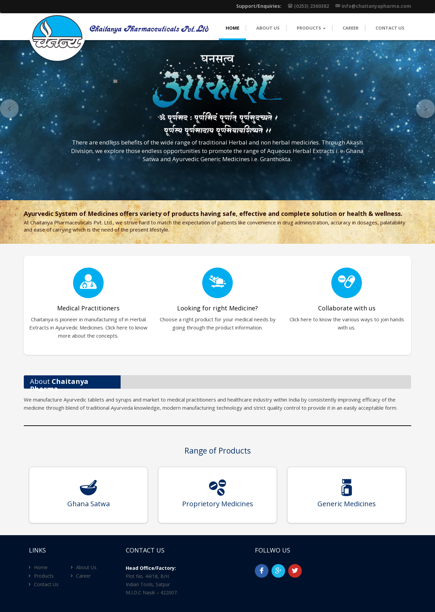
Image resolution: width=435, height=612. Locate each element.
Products (44, 576)
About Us (268, 28)
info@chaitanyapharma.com (376, 6)
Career (351, 28)
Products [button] (311, 28)
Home (232, 28)
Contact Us (390, 28)
